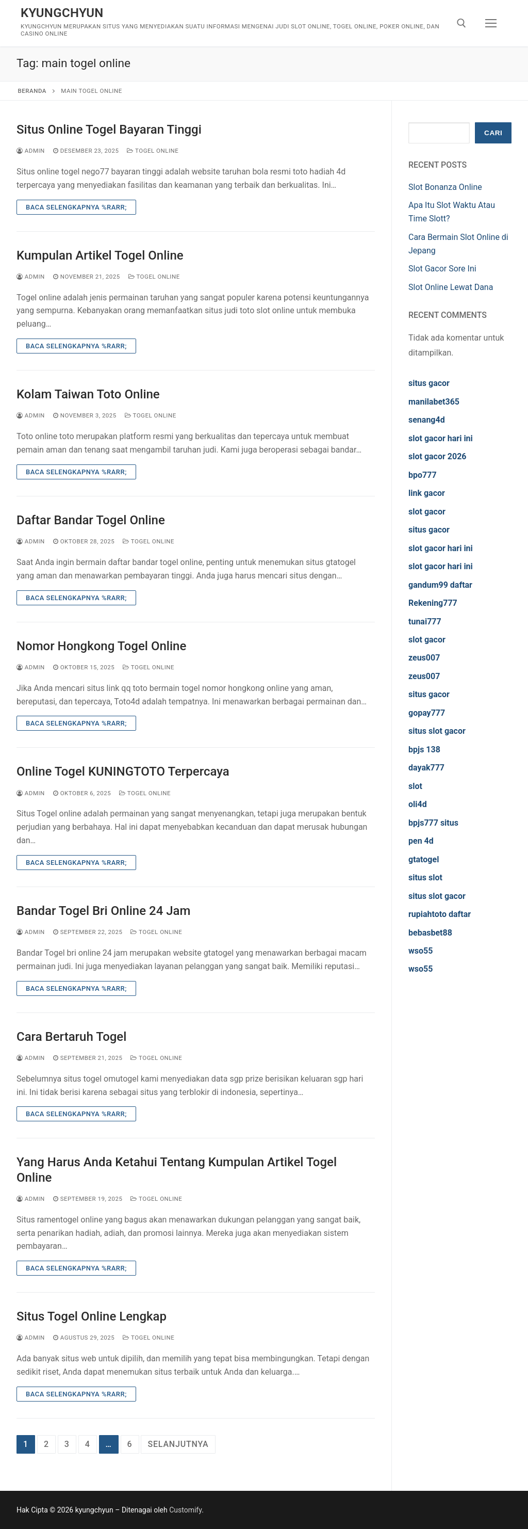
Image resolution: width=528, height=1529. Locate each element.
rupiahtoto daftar (439, 914)
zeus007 (424, 658)
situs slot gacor (437, 731)
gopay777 (426, 713)
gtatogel (423, 859)
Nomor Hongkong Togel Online (101, 646)
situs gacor (429, 383)
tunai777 (424, 621)
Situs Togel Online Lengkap (91, 1316)
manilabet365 (433, 402)
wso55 (420, 951)
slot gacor (427, 512)
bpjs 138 (424, 749)
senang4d (426, 420)
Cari (493, 133)
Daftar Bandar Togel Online (90, 520)
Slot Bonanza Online (445, 187)
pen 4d (421, 841)
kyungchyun (62, 13)
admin (30, 150)
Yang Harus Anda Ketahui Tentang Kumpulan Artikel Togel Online (176, 1169)
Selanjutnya (177, 1444)
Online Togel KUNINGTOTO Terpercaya (122, 771)
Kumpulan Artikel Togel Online (100, 255)
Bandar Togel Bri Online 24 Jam (103, 911)
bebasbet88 (430, 933)
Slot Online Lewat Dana (450, 287)
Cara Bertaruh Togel (71, 1036)
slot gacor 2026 (437, 456)
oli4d (417, 804)
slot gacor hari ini (440, 438)
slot (415, 786)
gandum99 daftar (440, 585)
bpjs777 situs (433, 823)
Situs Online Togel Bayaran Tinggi (109, 129)
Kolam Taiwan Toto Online (88, 394)
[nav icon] (490, 23)
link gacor (426, 493)
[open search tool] (461, 23)
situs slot (425, 877)
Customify (185, 1510)
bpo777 (422, 475)
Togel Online (152, 150)
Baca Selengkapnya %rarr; (76, 207)
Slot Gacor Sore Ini (442, 268)
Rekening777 (432, 603)
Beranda (32, 90)
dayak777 (426, 767)
